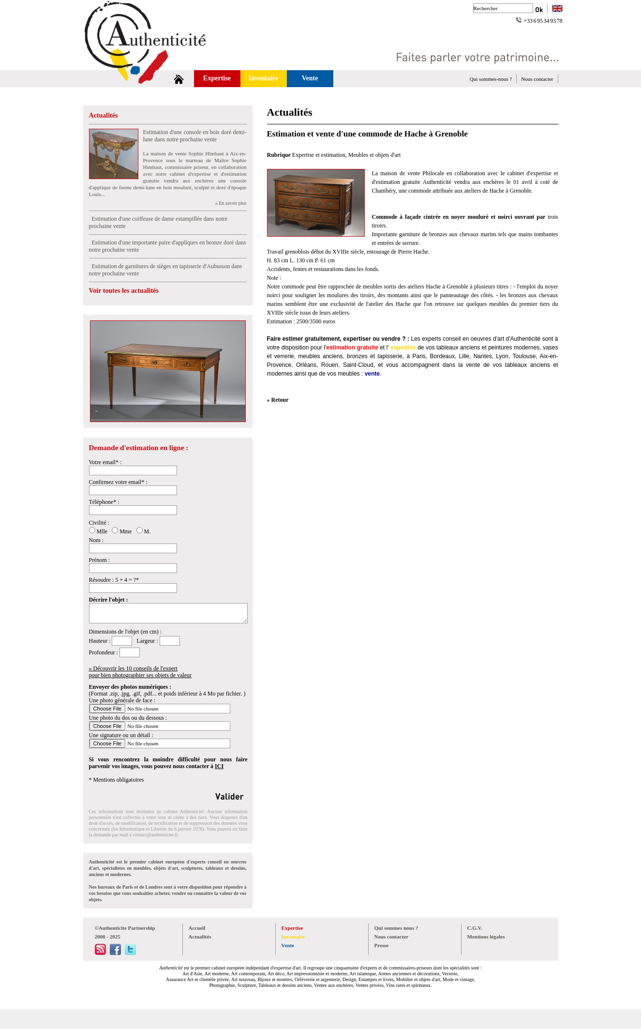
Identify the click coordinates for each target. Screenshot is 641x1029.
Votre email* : (105, 462)
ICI (219, 766)
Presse (381, 945)
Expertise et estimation (318, 154)
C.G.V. (474, 928)
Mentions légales (486, 936)
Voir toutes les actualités (124, 290)
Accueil (197, 928)
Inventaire (264, 78)
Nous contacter (537, 79)
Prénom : (99, 560)
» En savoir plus (231, 203)
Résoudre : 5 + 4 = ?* (114, 579)
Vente (310, 78)
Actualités (103, 115)
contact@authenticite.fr (155, 834)
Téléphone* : (104, 502)
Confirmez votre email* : (118, 482)
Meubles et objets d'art (374, 154)
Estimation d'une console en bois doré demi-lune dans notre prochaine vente (195, 136)
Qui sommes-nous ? (491, 79)
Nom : (96, 540)
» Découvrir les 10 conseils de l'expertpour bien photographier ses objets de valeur (140, 672)
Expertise (217, 78)
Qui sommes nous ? (396, 928)
